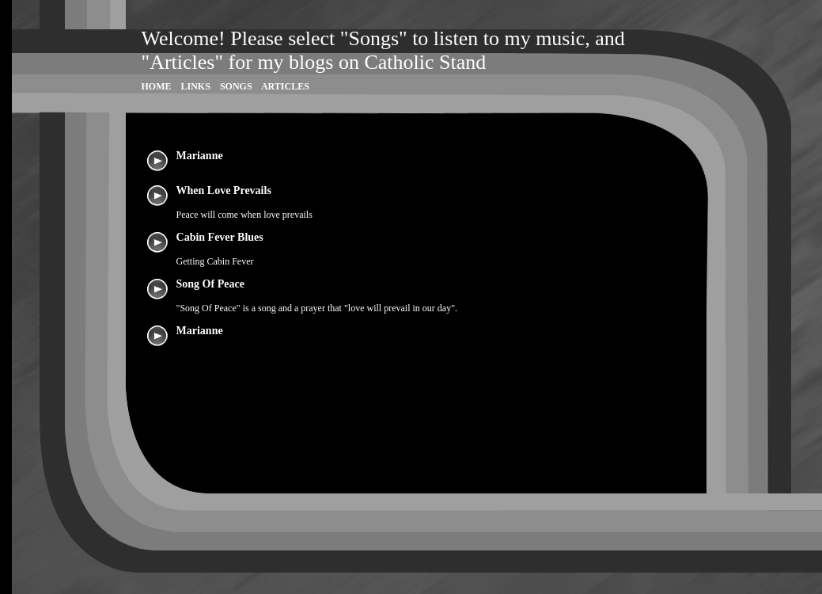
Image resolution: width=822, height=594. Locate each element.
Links (195, 86)
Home (157, 86)
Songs (236, 86)
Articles (285, 86)
